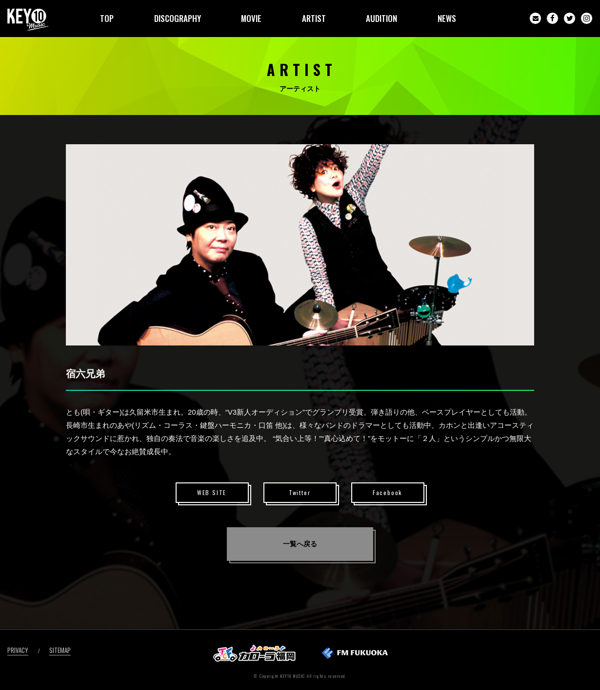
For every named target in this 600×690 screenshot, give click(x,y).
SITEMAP (60, 650)
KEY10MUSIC (28, 19)
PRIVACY (17, 650)
